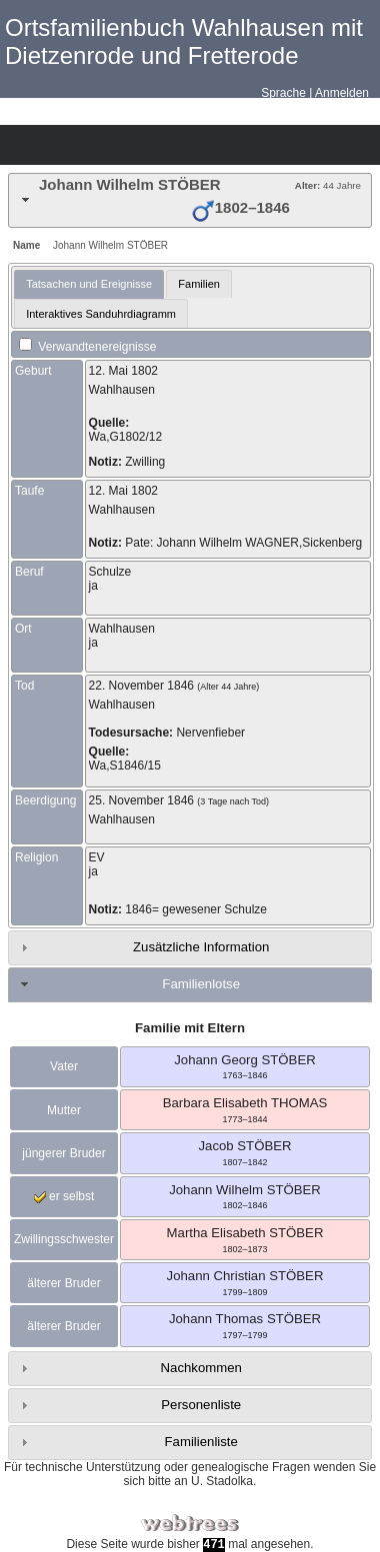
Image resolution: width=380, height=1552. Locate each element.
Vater (64, 1066)
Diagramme (56, 145)
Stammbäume (21, 145)
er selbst (64, 1196)
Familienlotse (201, 983)
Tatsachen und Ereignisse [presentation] (89, 284)
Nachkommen (201, 1367)
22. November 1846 (141, 686)
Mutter (64, 1110)
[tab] (190, 200)
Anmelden (342, 93)
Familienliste (201, 1441)
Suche (196, 145)
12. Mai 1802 (123, 371)
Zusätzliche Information (201, 946)
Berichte (161, 145)
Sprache (283, 93)
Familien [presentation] (199, 284)
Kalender (126, 145)
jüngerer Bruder (63, 1153)
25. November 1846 (141, 800)
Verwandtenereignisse (87, 347)
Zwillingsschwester (64, 1239)
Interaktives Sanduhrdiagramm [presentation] (101, 314)
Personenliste (201, 1404)
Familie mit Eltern (190, 1027)
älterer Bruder (63, 1283)
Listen (91, 145)
